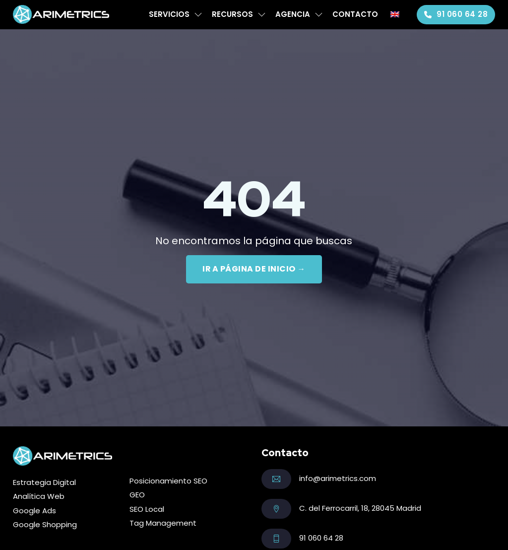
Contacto (355, 14)
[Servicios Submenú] (198, 14)
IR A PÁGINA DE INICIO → (254, 269)
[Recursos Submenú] (261, 14)
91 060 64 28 (456, 14)
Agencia (292, 14)
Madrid (408, 508)
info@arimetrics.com (337, 478)
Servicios (169, 14)
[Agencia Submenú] (318, 14)
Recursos (232, 14)
